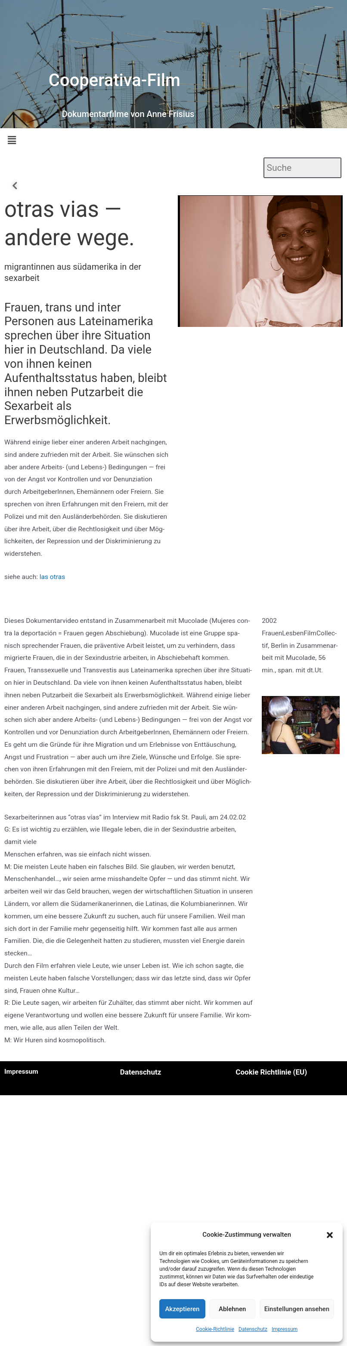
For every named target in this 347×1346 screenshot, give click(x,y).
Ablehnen (232, 1309)
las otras (52, 577)
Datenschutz (253, 1329)
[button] (329, 1235)
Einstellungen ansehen (296, 1309)
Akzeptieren (182, 1309)
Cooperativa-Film (114, 80)
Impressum (284, 1329)
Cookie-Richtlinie (215, 1329)
